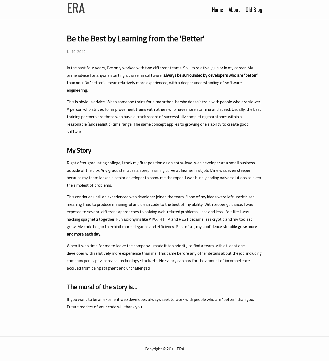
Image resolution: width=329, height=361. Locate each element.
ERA (76, 7)
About (234, 9)
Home (218, 9)
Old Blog (254, 9)
